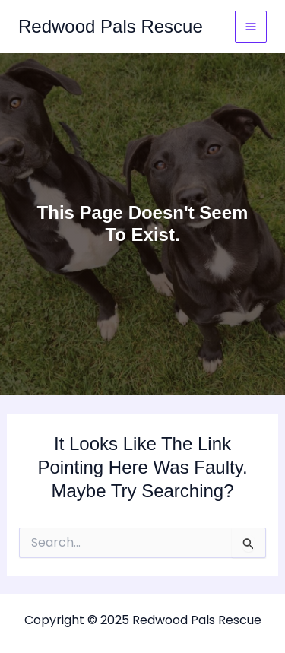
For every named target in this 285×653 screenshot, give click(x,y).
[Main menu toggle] (251, 27)
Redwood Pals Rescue (110, 26)
